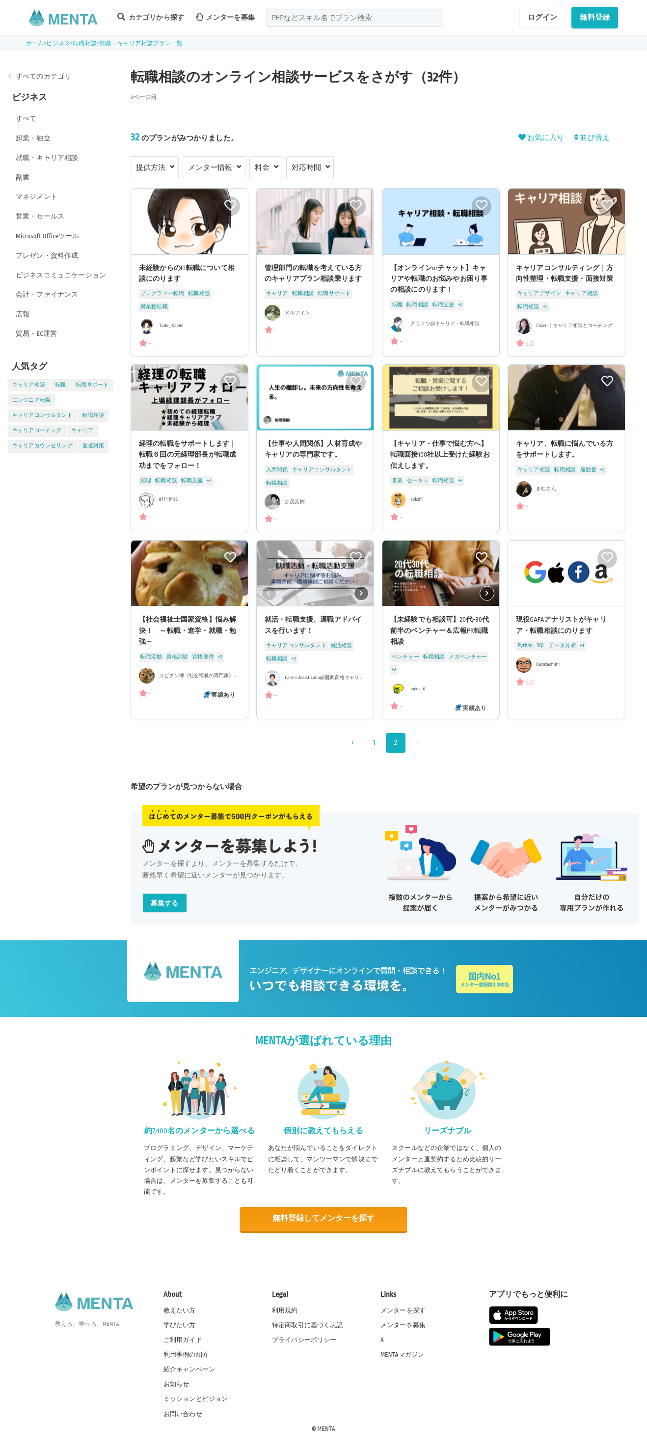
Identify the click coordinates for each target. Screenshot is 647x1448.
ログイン (543, 17)
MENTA (326, 1427)
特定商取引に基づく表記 (307, 1324)
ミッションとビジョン (195, 1398)
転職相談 (85, 43)
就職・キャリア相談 (47, 158)
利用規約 (285, 1309)
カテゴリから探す (150, 17)
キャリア (82, 431)
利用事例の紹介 (186, 1354)
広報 (22, 314)
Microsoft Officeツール (47, 236)
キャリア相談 (28, 385)
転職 (60, 385)
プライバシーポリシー (304, 1339)
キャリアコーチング (36, 431)
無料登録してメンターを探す (323, 1218)
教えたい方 (179, 1309)
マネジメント (36, 196)
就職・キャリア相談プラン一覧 (141, 43)
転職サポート (92, 385)
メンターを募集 (225, 17)
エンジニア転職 (31, 400)
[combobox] (355, 18)
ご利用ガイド (182, 1339)
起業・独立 (33, 138)
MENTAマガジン (402, 1354)
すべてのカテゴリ (43, 76)
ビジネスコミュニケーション (61, 275)
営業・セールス (40, 216)
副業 (22, 177)
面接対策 (93, 446)
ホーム (35, 43)
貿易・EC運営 (36, 333)
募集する (165, 903)
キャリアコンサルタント (42, 415)
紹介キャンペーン (189, 1369)
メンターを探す (403, 1309)
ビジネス (58, 43)
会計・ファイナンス (47, 294)
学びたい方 (179, 1324)
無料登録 (595, 17)
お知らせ (176, 1383)
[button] (361, 593)
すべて (26, 118)
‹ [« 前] (352, 742)
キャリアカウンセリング (42, 446)
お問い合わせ (182, 1413)
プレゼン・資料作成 (47, 255)
